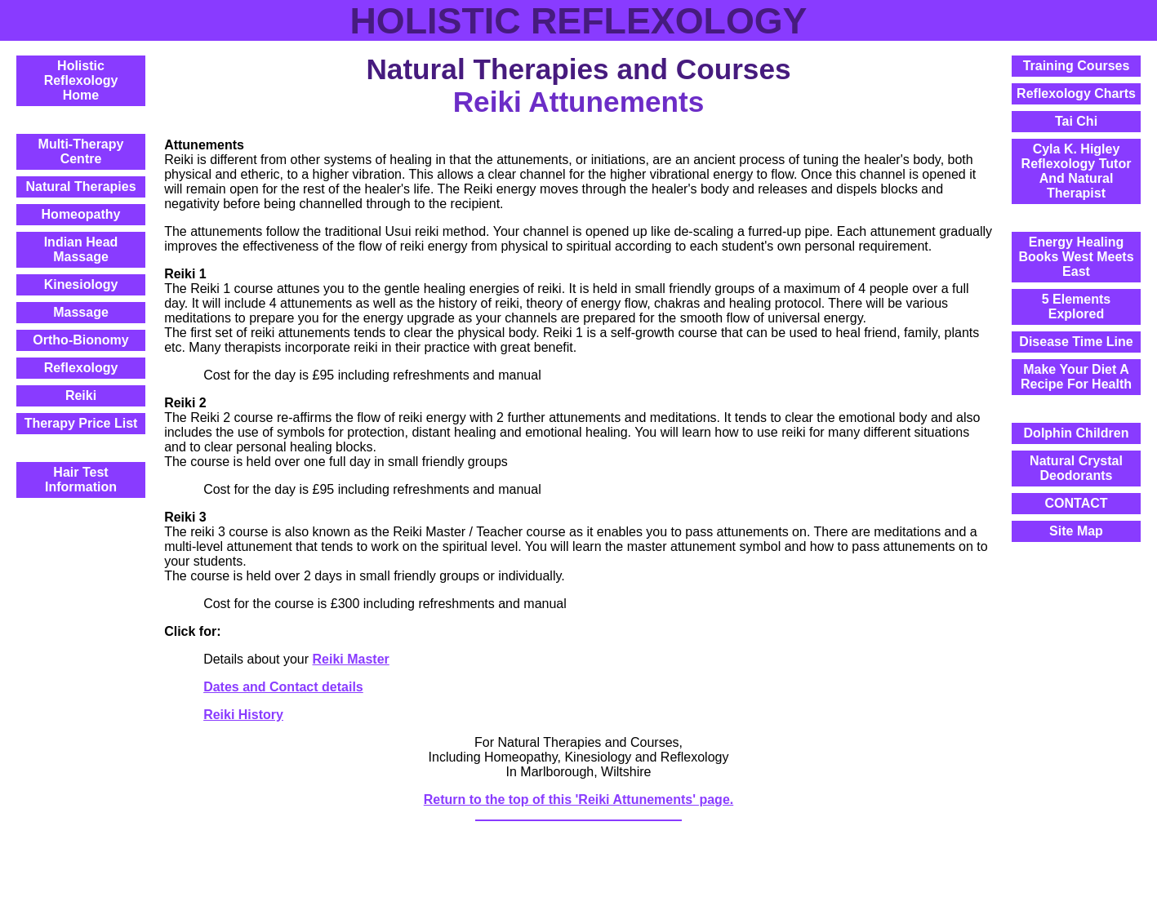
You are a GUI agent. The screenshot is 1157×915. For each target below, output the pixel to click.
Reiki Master (351, 659)
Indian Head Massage (81, 249)
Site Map (1076, 531)
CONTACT (1075, 503)
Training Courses (1076, 66)
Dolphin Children (1076, 433)
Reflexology (81, 368)
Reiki (80, 395)
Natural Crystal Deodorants (1076, 468)
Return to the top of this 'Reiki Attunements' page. (578, 799)
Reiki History (243, 715)
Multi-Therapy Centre (81, 151)
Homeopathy (81, 214)
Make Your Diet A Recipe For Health (1076, 376)
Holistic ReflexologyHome (81, 80)
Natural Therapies (80, 186)
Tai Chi (1076, 121)
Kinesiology (81, 284)
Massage (81, 312)
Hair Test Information (81, 479)
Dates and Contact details (283, 687)
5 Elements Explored (1076, 306)
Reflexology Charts (1076, 93)
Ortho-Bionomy (80, 340)
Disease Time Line (1076, 342)
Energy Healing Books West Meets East (1075, 256)
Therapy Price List (81, 423)
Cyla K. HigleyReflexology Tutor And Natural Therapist (1076, 171)
